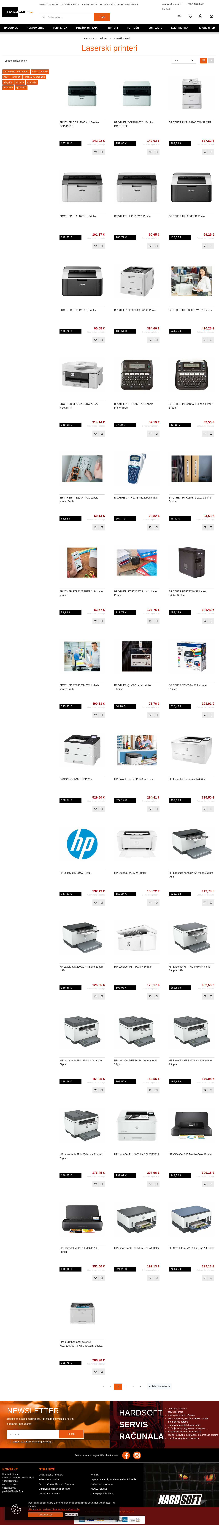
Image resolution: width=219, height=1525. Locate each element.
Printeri (112, 27)
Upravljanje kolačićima (102, 1493)
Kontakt (166, 9)
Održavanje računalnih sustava (54, 1489)
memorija (31, 82)
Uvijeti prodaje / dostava (51, 1474)
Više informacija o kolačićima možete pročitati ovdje (54, 1509)
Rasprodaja (89, 4)
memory (20, 82)
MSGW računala (99, 1489)
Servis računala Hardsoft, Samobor (56, 1484)
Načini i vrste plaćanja (102, 1484)
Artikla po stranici (158, 1386)
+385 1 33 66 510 (195, 4)
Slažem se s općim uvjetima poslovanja (32, 1441)
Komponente (35, 27)
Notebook (16, 77)
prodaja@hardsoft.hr (172, 4)
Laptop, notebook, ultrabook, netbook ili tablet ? (115, 1479)
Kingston (8, 82)
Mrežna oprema (86, 27)
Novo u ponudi (70, 4)
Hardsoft (141, 1425)
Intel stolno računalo (34, 77)
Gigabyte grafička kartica (16, 71)
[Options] (71, 1515)
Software (155, 27)
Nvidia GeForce (40, 71)
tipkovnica (21, 87)
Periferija (60, 27)
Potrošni (133, 27)
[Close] (45, 1514)
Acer (6, 77)
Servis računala (128, 4)
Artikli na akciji (49, 4)
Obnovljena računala (49, 1493)
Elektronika (180, 27)
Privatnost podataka (49, 1479)
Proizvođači (107, 4)
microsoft (8, 87)
